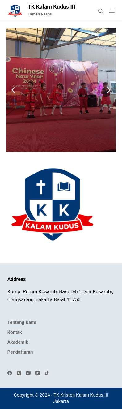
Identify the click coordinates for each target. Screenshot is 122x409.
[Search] (100, 11)
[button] (13, 90)
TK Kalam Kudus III (51, 6)
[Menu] (112, 11)
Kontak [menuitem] (14, 332)
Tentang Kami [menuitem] (21, 322)
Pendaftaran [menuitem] (20, 352)
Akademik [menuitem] (17, 342)
